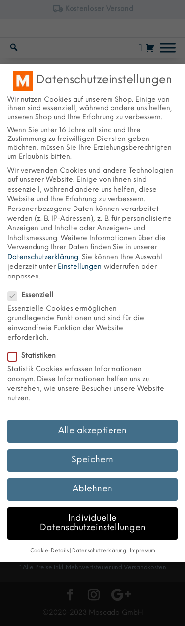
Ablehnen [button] (92, 489)
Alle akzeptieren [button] (92, 430)
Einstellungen (80, 267)
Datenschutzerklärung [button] (99, 551)
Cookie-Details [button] (49, 551)
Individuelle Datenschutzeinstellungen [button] (93, 523)
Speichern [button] (92, 459)
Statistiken (35, 356)
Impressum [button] (142, 551)
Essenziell (34, 295)
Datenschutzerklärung (42, 257)
